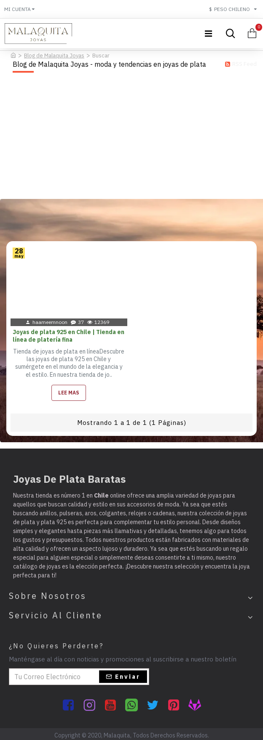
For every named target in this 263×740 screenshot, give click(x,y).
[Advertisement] (131, 135)
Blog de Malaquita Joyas (54, 55)
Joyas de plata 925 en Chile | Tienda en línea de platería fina (68, 335)
